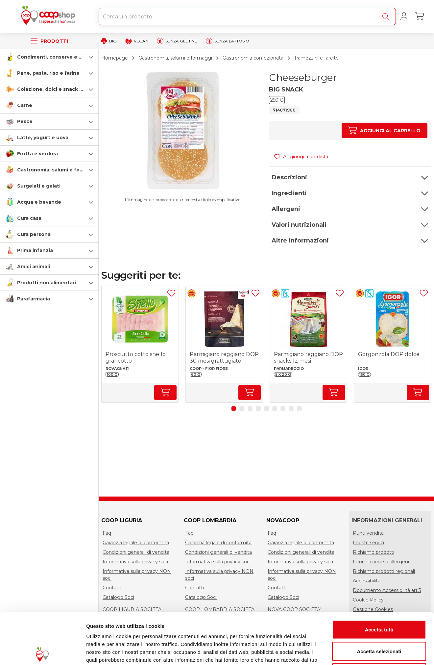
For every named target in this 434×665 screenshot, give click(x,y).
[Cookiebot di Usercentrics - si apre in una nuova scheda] (42, 652)
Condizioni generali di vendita (136, 552)
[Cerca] (387, 16)
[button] (49, 57)
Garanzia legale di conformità (136, 543)
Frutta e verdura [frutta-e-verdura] (37, 154)
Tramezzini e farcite (316, 58)
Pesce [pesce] (25, 121)
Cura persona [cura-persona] (34, 234)
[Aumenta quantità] (384, 130)
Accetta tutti (379, 578)
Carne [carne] (24, 105)
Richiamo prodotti (373, 552)
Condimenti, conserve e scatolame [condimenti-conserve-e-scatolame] (61, 57)
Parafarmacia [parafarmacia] (33, 299)
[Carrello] (419, 16)
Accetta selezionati (379, 600)
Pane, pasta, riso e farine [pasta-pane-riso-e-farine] (48, 73)
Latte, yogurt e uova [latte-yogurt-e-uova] (42, 138)
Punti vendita (368, 533)
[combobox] (247, 16)
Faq (107, 533)
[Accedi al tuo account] (404, 16)
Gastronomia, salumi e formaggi (175, 58)
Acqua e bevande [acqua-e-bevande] (39, 202)
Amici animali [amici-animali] (33, 266)
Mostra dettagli (346, 652)
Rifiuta (379, 622)
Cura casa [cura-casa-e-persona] (29, 218)
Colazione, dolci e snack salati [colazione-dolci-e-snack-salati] (55, 89)
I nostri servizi (368, 543)
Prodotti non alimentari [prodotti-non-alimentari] (46, 283)
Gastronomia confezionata (253, 58)
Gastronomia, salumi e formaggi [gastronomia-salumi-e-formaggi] (57, 170)
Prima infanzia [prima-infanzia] (35, 250)
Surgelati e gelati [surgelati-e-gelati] (38, 186)
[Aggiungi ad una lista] (171, 293)
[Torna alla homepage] (49, 16)
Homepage (114, 58)
